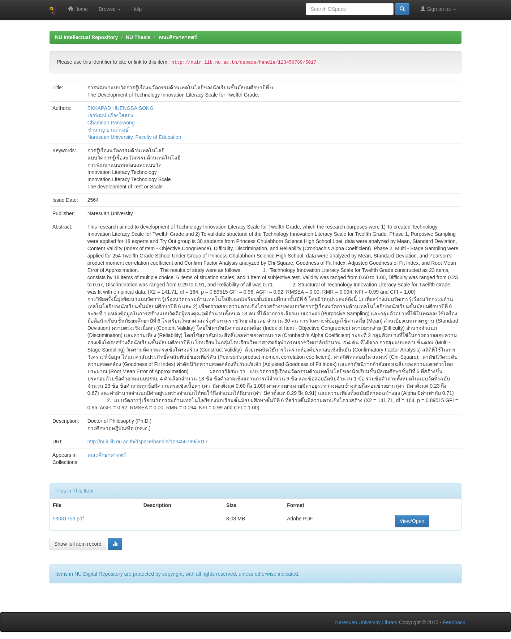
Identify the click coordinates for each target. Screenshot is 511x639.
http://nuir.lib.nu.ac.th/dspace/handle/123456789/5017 (147, 441)
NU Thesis (138, 37)
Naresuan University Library (366, 622)
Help (137, 9)
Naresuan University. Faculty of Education (134, 137)
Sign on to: (438, 9)
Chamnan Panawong (111, 122)
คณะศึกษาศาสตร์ (177, 37)
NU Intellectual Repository (86, 37)
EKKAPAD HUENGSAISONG (120, 108)
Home (78, 9)
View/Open (412, 521)
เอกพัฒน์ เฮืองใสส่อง (110, 115)
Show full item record (78, 544)
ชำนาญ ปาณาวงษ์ (108, 130)
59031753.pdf (68, 518)
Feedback (454, 622)
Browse (110, 9)
